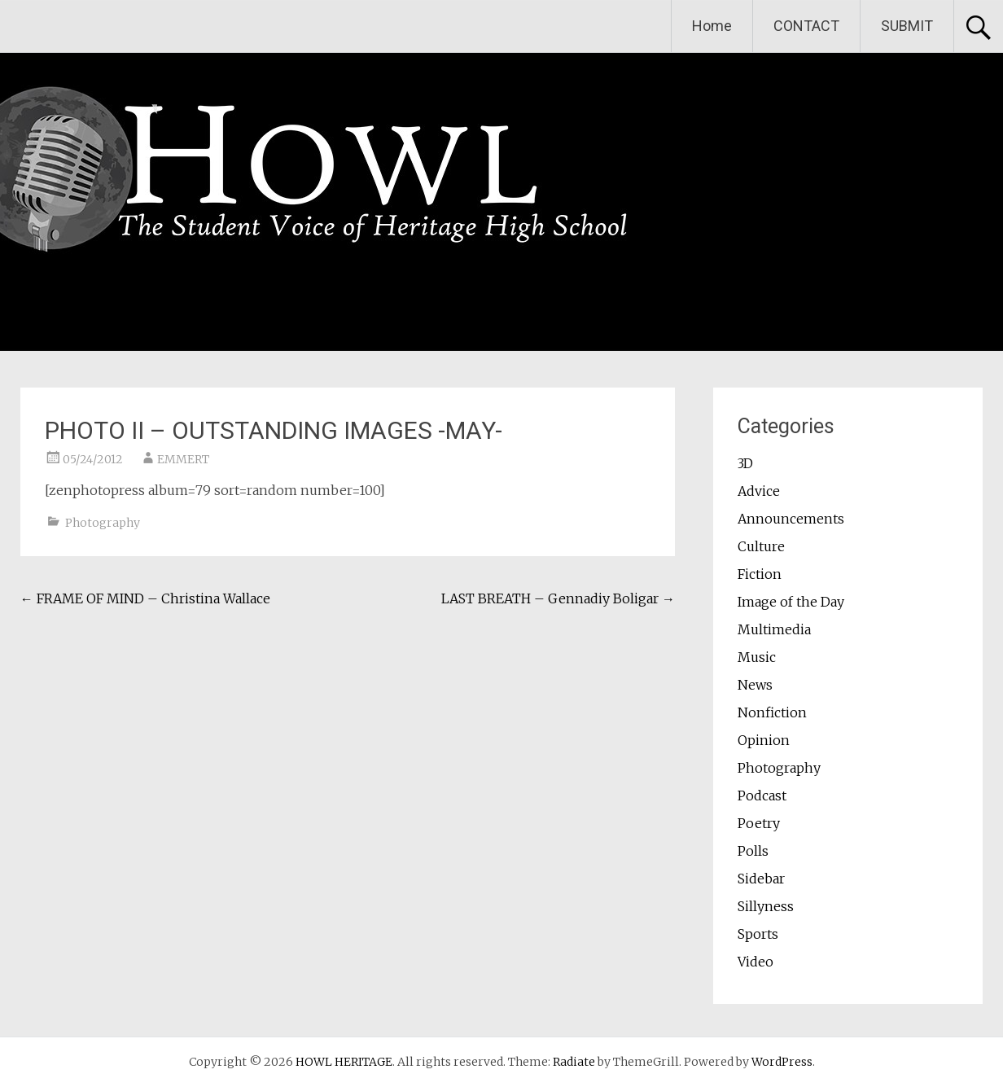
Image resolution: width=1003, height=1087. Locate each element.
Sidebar (761, 878)
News (755, 685)
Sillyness (766, 906)
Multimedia (774, 629)
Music (757, 657)
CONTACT (806, 25)
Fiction (760, 574)
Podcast (762, 795)
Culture (761, 546)
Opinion (764, 740)
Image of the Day (791, 602)
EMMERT (183, 459)
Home (712, 25)
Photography (102, 522)
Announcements (791, 519)
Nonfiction (772, 712)
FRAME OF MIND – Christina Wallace (145, 598)
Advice (759, 491)
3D (745, 463)
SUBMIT (907, 25)
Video (755, 961)
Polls (753, 851)
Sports (758, 934)
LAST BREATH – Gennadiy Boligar (558, 598)
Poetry (759, 823)
